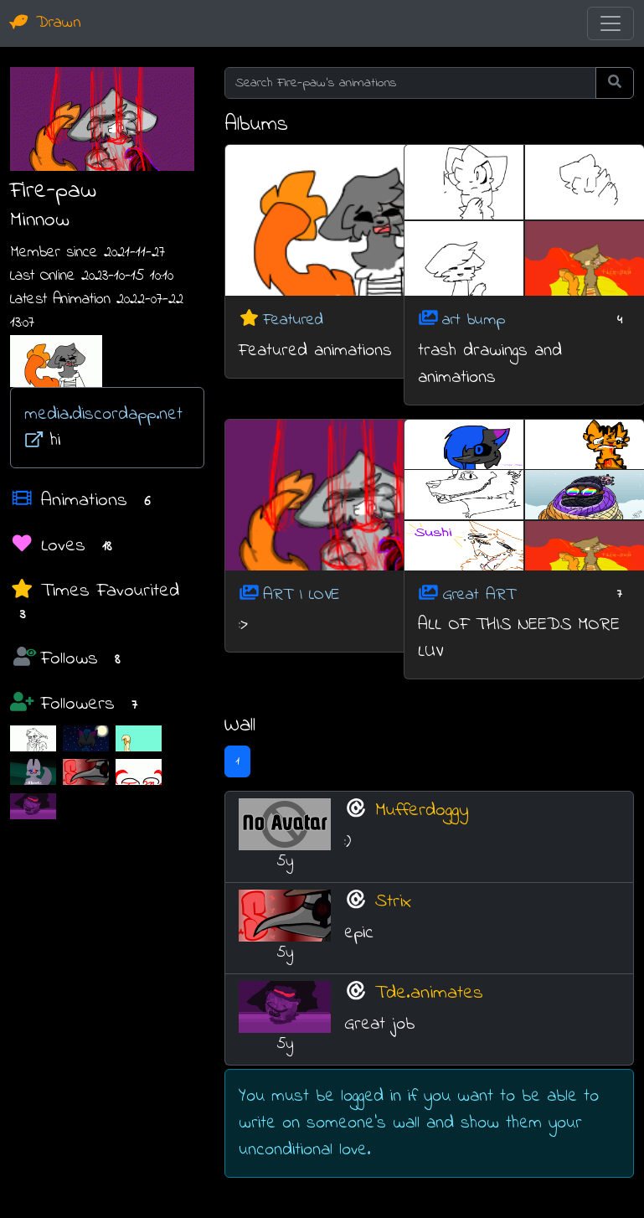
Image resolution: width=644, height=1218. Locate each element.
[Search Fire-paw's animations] (410, 83)
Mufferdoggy (421, 810)
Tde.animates (429, 993)
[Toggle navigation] (610, 23)
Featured (293, 320)
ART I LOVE (301, 594)
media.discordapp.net (103, 424)
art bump (473, 320)
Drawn (45, 23)
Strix (393, 902)
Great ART (478, 594)
